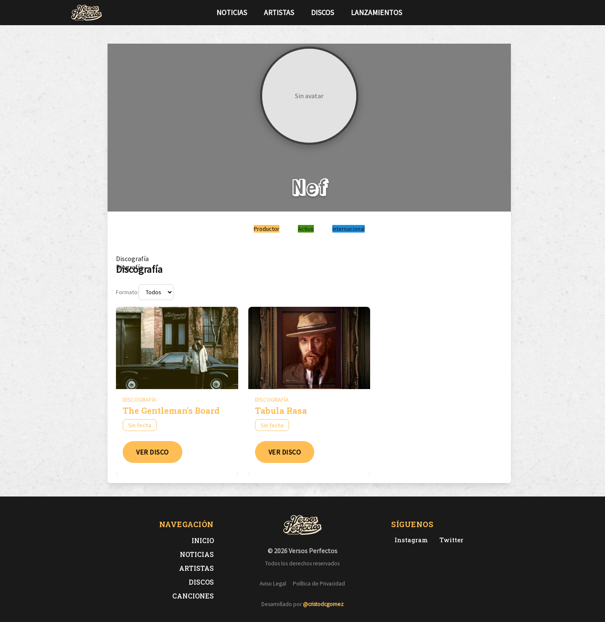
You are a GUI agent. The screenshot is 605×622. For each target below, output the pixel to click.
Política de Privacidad (319, 583)
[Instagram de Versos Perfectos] (409, 540)
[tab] (132, 258)
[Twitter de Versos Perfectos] (449, 540)
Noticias (231, 12)
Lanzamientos (376, 12)
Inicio (203, 540)
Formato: (127, 292)
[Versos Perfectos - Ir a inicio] (86, 12)
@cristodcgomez (323, 604)
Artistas (279, 12)
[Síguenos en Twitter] (518, 12)
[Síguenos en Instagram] (532, 12)
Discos (322, 12)
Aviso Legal (273, 583)
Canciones (193, 595)
